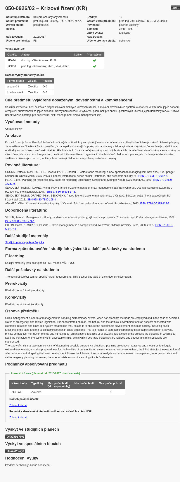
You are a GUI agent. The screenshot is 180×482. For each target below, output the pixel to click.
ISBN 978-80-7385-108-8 (41, 199)
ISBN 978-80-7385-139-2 (154, 203)
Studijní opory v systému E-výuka (24, 242)
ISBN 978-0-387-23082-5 (152, 175)
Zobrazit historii (18, 405)
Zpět (175, 7)
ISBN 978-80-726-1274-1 (20, 221)
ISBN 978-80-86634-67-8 (60, 191)
